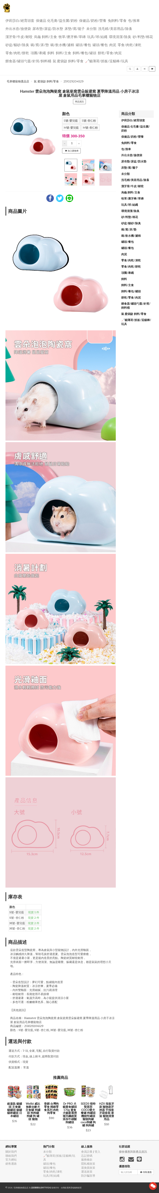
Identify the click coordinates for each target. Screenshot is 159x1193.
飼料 (50, 53)
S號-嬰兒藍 (71, 120)
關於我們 (11, 1151)
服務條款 (86, 1159)
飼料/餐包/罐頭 (84, 53)
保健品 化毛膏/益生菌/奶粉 (57, 20)
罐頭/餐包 (83, 44)
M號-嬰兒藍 (71, 127)
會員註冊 (86, 1151)
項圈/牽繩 (38, 53)
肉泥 (112, 44)
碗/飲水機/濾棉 (62, 44)
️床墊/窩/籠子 (75, 28)
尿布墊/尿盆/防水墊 (47, 28)
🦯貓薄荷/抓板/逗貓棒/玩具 (106, 61)
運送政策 (86, 1171)
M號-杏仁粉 (90, 127)
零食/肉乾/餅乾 (17, 53)
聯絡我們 (11, 1155)
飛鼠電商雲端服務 (70, 1187)
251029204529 (73, 81)
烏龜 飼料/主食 (45, 36)
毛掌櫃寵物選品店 (18, 81)
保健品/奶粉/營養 (92, 20)
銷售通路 (11, 1163)
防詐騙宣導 (88, 1175)
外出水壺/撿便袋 (18, 28)
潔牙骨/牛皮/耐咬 (19, 36)
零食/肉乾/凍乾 (129, 44)
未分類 (91, 28)
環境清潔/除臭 (120, 36)
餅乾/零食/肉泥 (110, 53)
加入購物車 (72, 150)
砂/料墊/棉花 (143, 36)
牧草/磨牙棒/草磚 (72, 36)
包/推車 (134, 20)
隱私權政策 (88, 1163)
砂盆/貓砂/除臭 (17, 44)
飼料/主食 (63, 53)
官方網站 (11, 1159)
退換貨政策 (88, 1167)
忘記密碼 (86, 1155)
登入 (97, 1151)
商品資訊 (79, 101)
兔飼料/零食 (117, 20)
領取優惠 (146, 1172)
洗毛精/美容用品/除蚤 (115, 28)
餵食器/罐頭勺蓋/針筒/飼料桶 (28, 61)
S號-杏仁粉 (89, 120)
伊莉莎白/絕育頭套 (19, 20)
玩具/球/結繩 (97, 36)
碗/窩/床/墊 (40, 44)
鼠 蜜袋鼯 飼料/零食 (68, 61)
